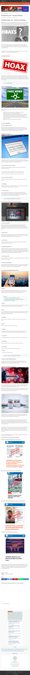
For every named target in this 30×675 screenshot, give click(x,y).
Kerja (21, 649)
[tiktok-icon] (28, 1)
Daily (14, 649)
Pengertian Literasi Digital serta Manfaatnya (13, 355)
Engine (12, 649)
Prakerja (15, 650)
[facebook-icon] (22, 1)
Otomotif (3, 649)
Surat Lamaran (4, 650)
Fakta (22, 650)
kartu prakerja (19, 650)
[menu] (2, 4)
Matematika (18, 649)
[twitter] (9, 579)
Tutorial (6, 649)
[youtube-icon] (25, 1)
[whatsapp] (20, 579)
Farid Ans (15, 661)
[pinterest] (15, 579)
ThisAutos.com (17, 664)
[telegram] (26, 579)
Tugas (24, 649)
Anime (26, 649)
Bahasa (12, 650)
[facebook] (4, 579)
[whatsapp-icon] (26, 1)
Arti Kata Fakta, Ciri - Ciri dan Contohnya (9, 300)
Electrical (9, 649)
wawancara (8, 650)
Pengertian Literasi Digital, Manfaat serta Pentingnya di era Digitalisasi (13, 299)
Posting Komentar (15, 17)
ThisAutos (16, 673)
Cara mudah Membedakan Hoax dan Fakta (13, 198)
